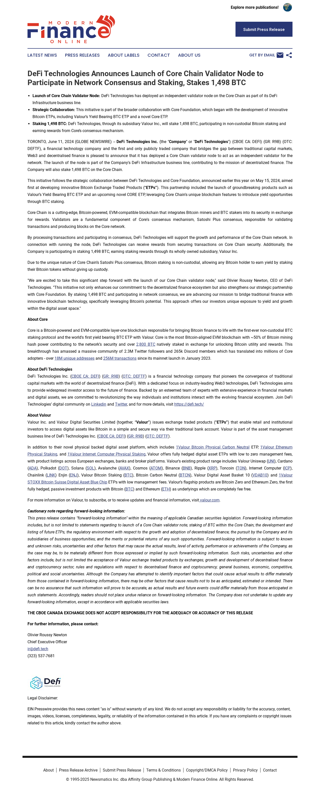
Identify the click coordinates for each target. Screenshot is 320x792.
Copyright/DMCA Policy (207, 770)
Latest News (42, 55)
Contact (159, 55)
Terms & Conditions (163, 770)
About (48, 770)
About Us (189, 55)
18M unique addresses (74, 358)
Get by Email (266, 55)
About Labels (124, 55)
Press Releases (82, 55)
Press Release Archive (78, 770)
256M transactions (119, 358)
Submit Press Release (122, 770)
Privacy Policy (245, 770)
